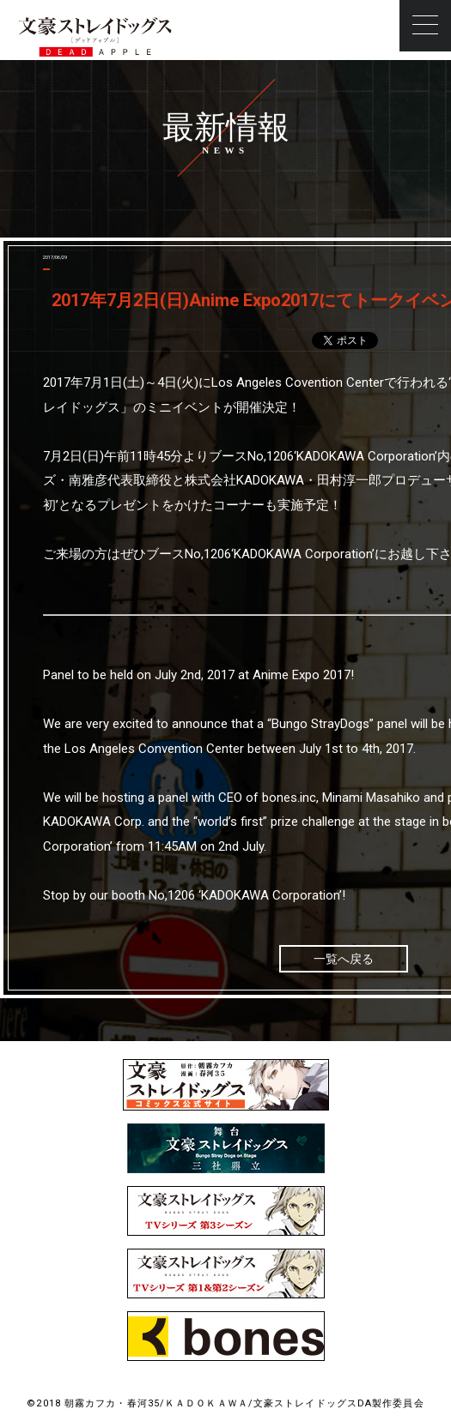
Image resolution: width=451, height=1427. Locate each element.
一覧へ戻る (344, 959)
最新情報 (225, 127)
